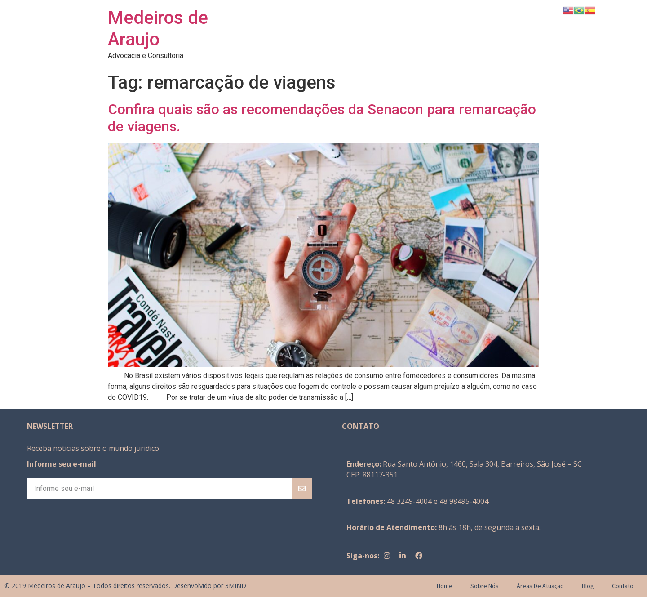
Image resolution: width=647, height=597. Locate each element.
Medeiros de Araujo (158, 28)
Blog (588, 586)
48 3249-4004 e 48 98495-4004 (437, 501)
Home (444, 586)
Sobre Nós (484, 586)
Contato (623, 586)
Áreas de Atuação (540, 586)
